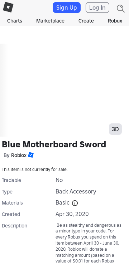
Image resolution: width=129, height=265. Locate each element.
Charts (14, 21)
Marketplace (50, 21)
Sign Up (66, 7)
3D (115, 129)
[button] (30, 155)
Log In (97, 7)
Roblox (19, 155)
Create (86, 21)
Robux (115, 21)
